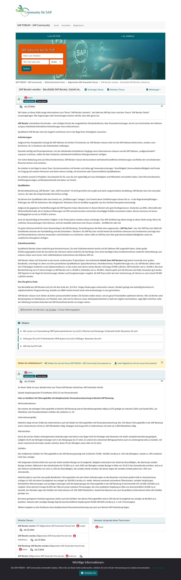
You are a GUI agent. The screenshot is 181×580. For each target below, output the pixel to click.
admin (28, 98)
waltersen (71, 556)
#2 (162, 381)
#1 (162, 106)
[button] (56, 25)
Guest (99, 527)
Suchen (26, 68)
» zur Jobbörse (127, 36)
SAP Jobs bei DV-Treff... (33, 346)
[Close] (162, 362)
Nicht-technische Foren (55, 82)
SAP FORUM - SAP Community (33, 25)
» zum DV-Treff (53, 36)
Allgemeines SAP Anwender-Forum (83, 82)
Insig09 (80, 526)
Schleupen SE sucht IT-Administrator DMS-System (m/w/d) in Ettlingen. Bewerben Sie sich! (62, 338)
